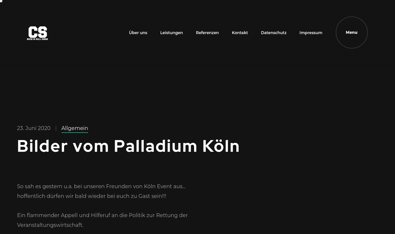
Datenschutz (274, 32)
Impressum (310, 32)
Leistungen (171, 32)
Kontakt (240, 32)
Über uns (138, 32)
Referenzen (207, 32)
